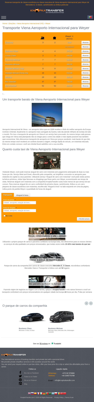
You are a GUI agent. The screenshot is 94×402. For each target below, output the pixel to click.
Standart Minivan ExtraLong (16, 73)
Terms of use (69, 397)
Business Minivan (12, 64)
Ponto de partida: (9, 200)
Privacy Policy (59, 397)
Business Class (11, 51)
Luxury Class (10, 55)
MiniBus (8, 77)
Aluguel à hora (22, 195)
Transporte (7, 195)
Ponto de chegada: (10, 208)
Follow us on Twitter (30, 377)
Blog (25, 384)
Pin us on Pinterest (30, 380)
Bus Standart (10, 82)
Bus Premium (10, 86)
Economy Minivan (12, 60)
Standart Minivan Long (14, 68)
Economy (9, 42)
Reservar (85, 42)
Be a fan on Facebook (31, 373)
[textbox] (19, 202)
